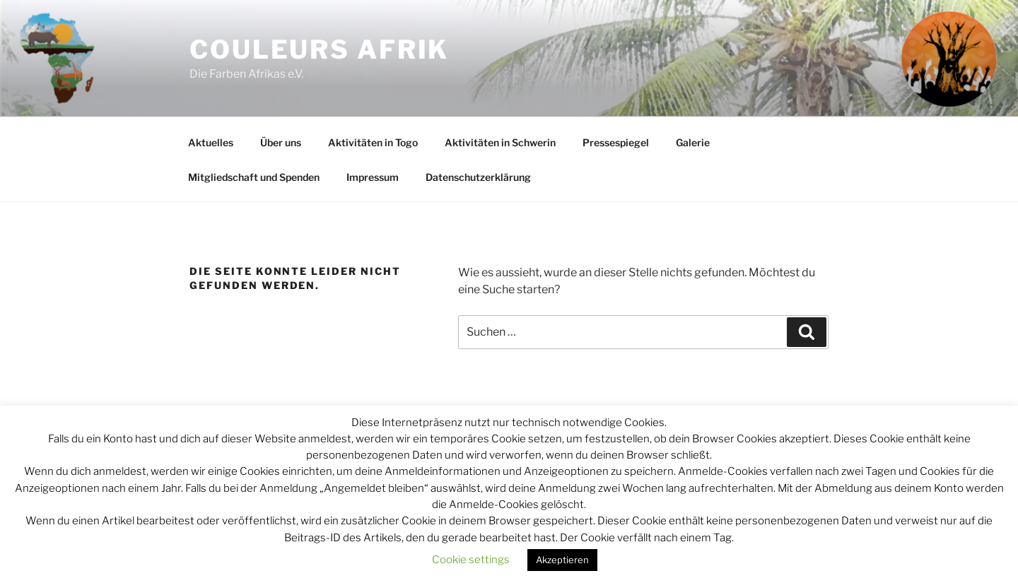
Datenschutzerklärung (478, 177)
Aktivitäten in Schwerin (500, 142)
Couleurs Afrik (319, 49)
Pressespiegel (616, 142)
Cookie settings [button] (471, 559)
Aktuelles (210, 142)
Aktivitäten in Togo (373, 142)
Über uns (280, 142)
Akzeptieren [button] (562, 559)
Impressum (372, 177)
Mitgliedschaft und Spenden (254, 177)
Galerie (693, 142)
